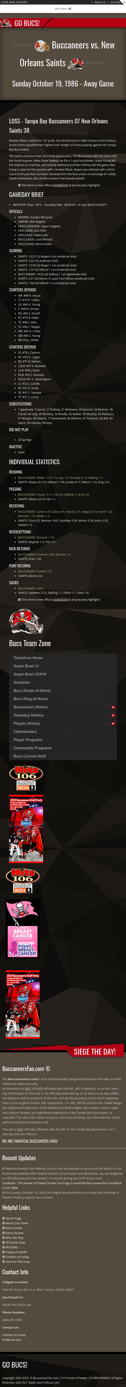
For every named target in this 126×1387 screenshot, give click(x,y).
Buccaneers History (31, 707)
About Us (100, 2)
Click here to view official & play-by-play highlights (60, 185)
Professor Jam (11, 1340)
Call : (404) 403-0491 (14, 2)
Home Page (13, 1218)
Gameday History (29, 715)
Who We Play (14, 1238)
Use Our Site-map (17, 1262)
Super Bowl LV (26, 666)
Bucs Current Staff (30, 756)
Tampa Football (16, 1252)
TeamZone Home (28, 658)
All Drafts (11, 1247)
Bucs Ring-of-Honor (31, 699)
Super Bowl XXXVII (30, 674)
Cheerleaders (25, 732)
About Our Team (16, 1223)
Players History (27, 723)
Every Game (13, 1228)
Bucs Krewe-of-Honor (32, 691)
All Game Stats (15, 1242)
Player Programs (28, 740)
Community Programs (33, 748)
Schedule (22, 682)
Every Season (14, 1233)
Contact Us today (17, 1257)
